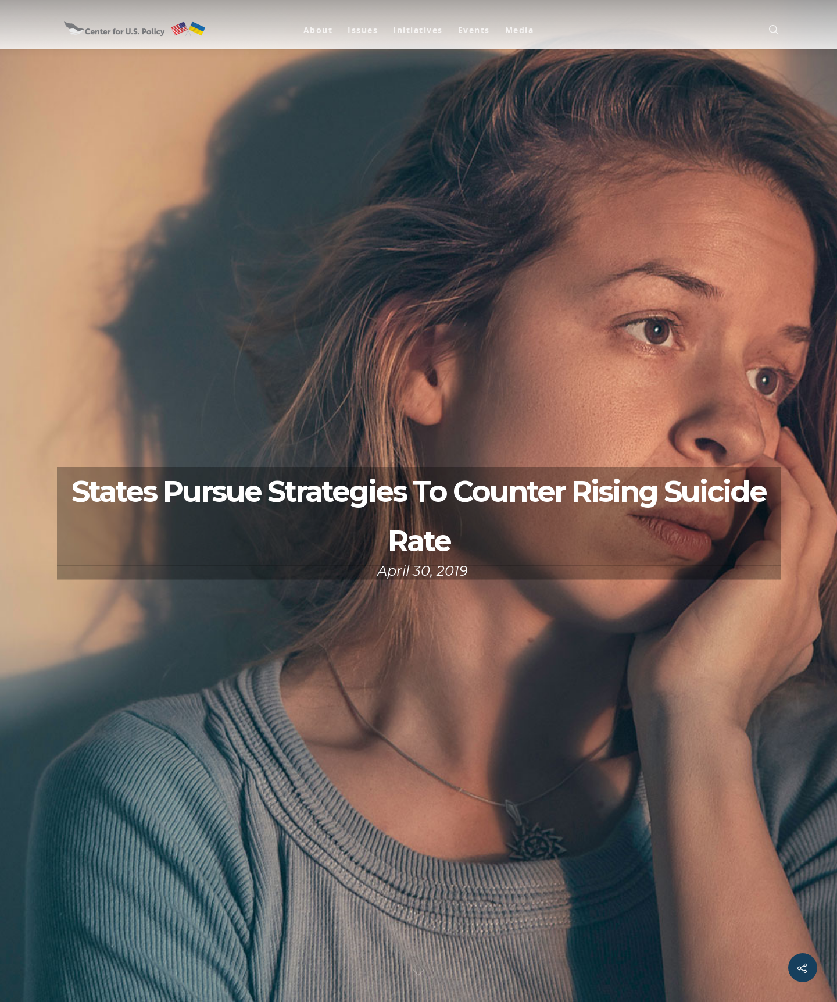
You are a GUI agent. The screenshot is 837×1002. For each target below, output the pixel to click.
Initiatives (418, 29)
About (318, 29)
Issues (363, 29)
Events (474, 29)
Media (519, 29)
